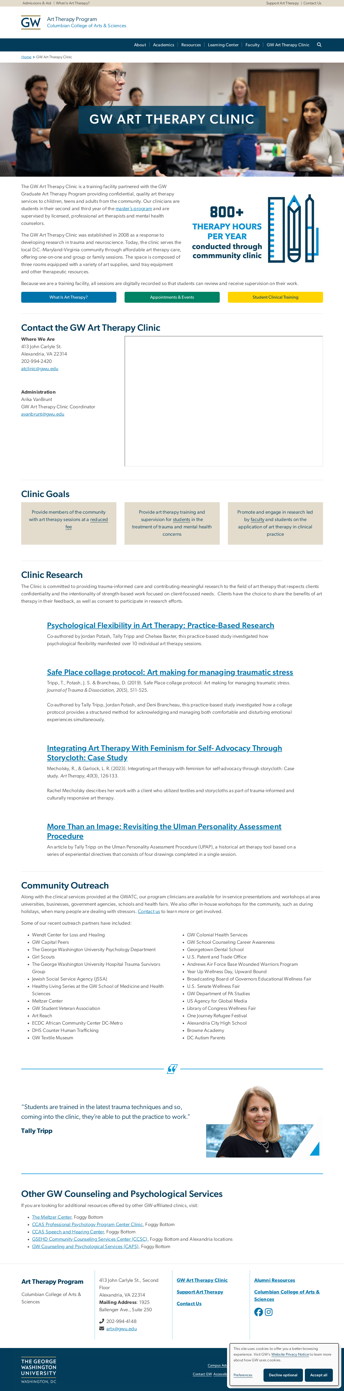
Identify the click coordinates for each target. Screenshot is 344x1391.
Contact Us (312, 3)
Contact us (149, 911)
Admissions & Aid (37, 3)
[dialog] (284, 1364)
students (181, 519)
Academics (163, 45)
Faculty (253, 45)
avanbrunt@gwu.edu (42, 414)
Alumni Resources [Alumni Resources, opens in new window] (274, 1280)
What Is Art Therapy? (73, 3)
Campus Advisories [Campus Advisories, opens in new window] (222, 1365)
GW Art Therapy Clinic (288, 45)
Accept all (318, 1375)
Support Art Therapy (282, 3)
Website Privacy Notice (290, 1354)
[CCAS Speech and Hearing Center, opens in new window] (68, 1232)
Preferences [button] (243, 1375)
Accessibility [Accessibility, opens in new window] (223, 1374)
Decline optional (283, 1375)
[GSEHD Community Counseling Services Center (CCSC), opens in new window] (89, 1239)
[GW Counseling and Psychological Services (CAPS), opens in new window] (85, 1246)
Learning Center (223, 45)
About (140, 45)
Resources (191, 45)
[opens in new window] (259, 1316)
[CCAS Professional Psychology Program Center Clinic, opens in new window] (87, 1224)
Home (26, 57)
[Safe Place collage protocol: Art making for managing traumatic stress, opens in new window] (170, 672)
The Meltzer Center (52, 1217)
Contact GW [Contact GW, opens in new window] (202, 1374)
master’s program (134, 208)
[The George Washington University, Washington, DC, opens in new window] (38, 1370)
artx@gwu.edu (121, 1328)
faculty (258, 519)
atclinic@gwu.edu (39, 368)
